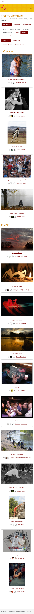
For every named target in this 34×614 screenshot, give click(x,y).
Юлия (21, 591)
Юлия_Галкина (21, 289)
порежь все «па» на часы (17, 112)
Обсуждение (16, 24)
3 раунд (5, 36)
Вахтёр (17, 387)
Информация (27, 24)
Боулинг (17, 420)
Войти (3, 2)
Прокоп (21, 149)
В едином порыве (17, 146)
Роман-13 (21, 357)
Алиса (21, 390)
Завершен (13, 36)
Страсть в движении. (17, 521)
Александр (21, 424)
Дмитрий (21, 82)
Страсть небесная (17, 253)
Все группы (6, 40)
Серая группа (16, 40)
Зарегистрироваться (15, 2)
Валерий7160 (21, 256)
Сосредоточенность (17, 353)
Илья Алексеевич (21, 457)
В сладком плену (17, 286)
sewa (21, 558)
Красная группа (19, 44)
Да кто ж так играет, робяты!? (17, 180)
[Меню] (30, 7)
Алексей (21, 183)
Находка (17, 554)
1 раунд (17, 32)
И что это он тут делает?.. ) (17, 487)
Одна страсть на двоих (17, 213)
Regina (21, 216)
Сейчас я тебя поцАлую (17, 588)
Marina (21, 116)
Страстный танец (17, 320)
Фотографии (6, 24)
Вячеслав (21, 323)
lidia (21, 524)
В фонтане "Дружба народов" (17, 79)
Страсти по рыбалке (17, 454)
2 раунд (24, 32)
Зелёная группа (7, 44)
